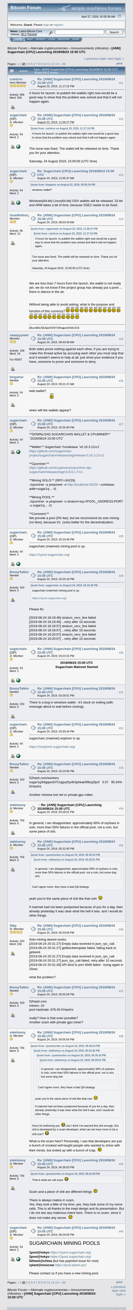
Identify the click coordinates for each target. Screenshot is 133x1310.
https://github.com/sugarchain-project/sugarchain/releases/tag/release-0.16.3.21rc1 (67, 453)
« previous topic (95, 58)
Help (30, 39)
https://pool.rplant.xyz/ (70, 1265)
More (75, 39)
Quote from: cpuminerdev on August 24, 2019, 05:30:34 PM (65, 855)
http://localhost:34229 (82, 484)
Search (40, 39)
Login (51, 39)
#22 (121, 118)
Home (18, 39)
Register (63, 39)
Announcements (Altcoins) (89, 48)
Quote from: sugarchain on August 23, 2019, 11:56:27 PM (64, 228)
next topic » (115, 58)
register (58, 24)
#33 (121, 767)
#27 (121, 424)
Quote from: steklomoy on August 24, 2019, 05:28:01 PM (67, 859)
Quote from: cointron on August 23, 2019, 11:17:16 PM (62, 128)
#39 (121, 1164)
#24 (121, 219)
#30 (121, 652)
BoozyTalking (20, 572)
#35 (121, 845)
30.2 (23, 34)
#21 (121, 83)
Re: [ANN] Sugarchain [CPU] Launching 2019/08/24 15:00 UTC (69, 806)
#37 (121, 991)
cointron (16, 79)
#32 (121, 728)
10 (44, 63)
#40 (121, 1231)
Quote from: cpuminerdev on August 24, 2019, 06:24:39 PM (65, 1173)
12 (52, 63)
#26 (121, 380)
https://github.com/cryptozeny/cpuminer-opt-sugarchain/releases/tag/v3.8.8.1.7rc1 (60, 470)
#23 (121, 175)
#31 (121, 692)
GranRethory (19, 215)
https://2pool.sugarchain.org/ (70, 1256)
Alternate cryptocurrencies (49, 48)
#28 (121, 536)
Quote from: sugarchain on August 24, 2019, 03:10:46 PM (64, 585)
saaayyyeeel (19, 335)
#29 (121, 575)
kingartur (17, 377)
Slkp (13, 925)
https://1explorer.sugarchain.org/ (52, 747)
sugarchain (18, 115)
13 (56, 63)
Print (119, 63)
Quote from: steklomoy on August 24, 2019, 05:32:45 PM (67, 1050)
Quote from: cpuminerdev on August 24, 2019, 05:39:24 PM (65, 1046)
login (46, 24)
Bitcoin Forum (17, 48)
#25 (121, 338)
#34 (121, 808)
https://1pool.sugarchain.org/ (49, 555)
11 (48, 63)
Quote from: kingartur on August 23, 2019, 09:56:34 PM (63, 184)
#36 (121, 929)
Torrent (32, 34)
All (63, 63)
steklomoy (18, 805)
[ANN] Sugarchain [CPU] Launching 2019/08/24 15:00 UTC (64, 50)
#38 (121, 1036)
